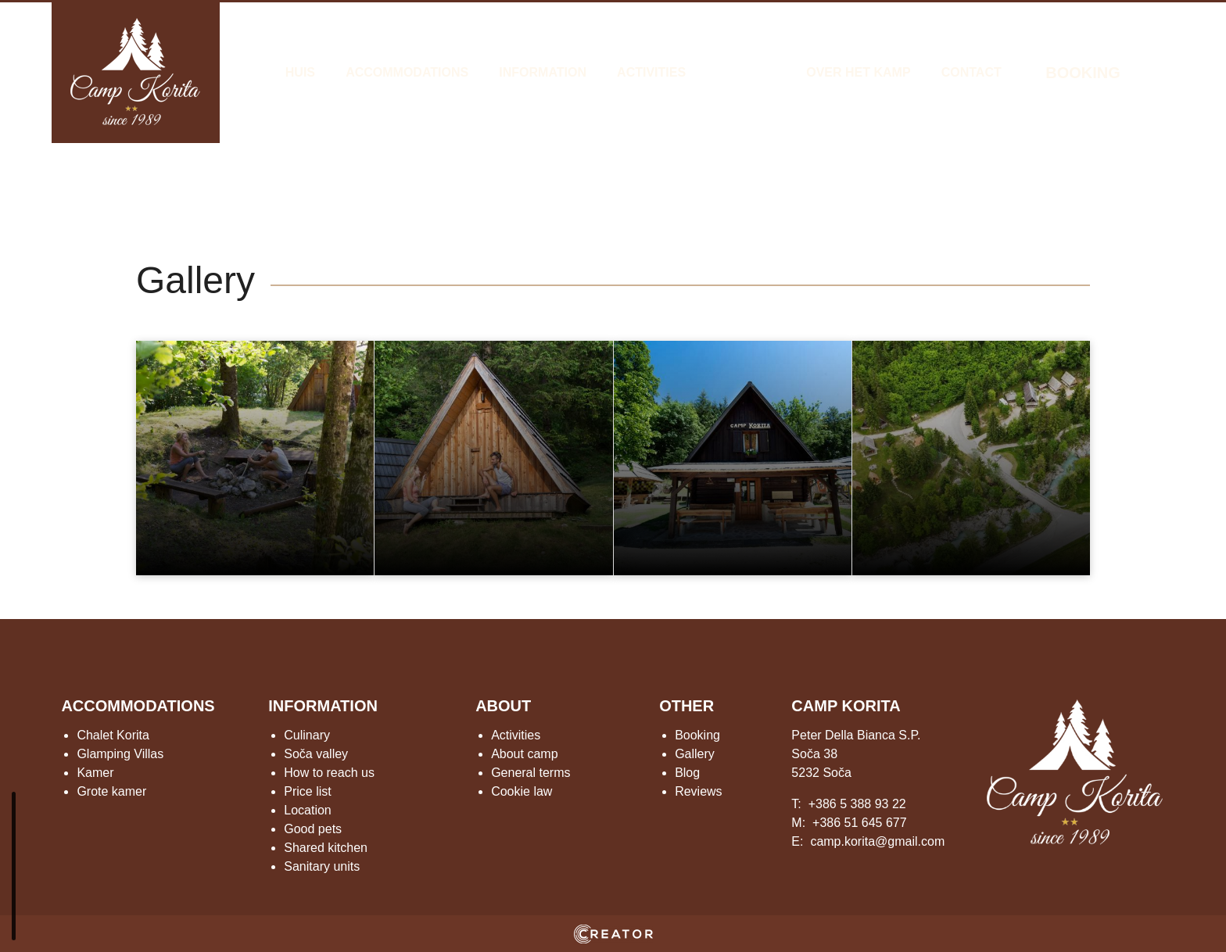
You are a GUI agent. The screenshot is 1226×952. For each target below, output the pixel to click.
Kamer (95, 772)
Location (308, 810)
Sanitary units (322, 866)
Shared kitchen (325, 847)
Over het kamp (858, 72)
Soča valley (316, 754)
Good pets (313, 829)
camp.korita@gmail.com (877, 841)
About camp (524, 754)
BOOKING (1082, 72)
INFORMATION (323, 705)
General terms (530, 772)
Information (542, 72)
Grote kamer (111, 791)
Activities (651, 72)
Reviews (698, 791)
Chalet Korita (113, 735)
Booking (697, 735)
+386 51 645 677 (859, 822)
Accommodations (407, 72)
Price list (307, 791)
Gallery (746, 72)
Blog (687, 772)
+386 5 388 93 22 (857, 804)
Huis (300, 72)
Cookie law (521, 791)
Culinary (307, 735)
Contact (971, 72)
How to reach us (329, 772)
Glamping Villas (120, 754)
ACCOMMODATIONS (137, 705)
